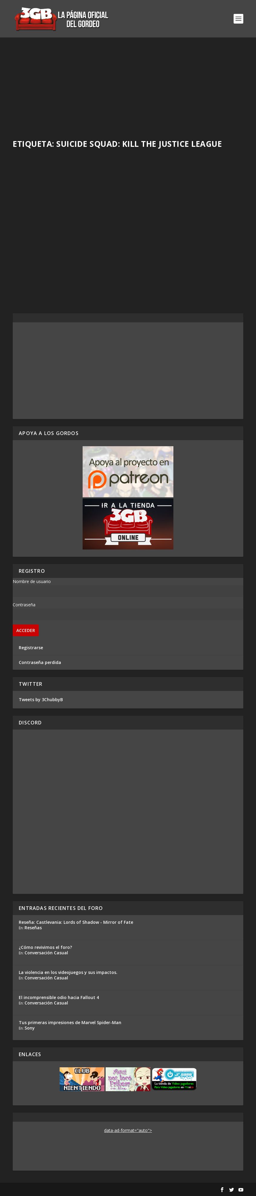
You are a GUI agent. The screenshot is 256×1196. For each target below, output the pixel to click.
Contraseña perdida (40, 662)
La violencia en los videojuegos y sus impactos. (68, 972)
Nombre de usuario (32, 581)
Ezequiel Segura (158, 240)
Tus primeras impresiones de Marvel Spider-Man (70, 1022)
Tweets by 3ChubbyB (41, 699)
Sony (30, 1028)
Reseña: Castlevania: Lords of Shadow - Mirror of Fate (76, 922)
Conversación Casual (46, 953)
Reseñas (33, 927)
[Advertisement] (128, 82)
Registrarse (31, 647)
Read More (35, 286)
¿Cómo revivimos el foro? (45, 947)
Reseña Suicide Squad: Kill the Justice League (179, 227)
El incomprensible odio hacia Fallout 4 (59, 997)
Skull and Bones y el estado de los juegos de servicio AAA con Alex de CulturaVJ (67, 230)
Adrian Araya (36, 246)
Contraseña (24, 605)
